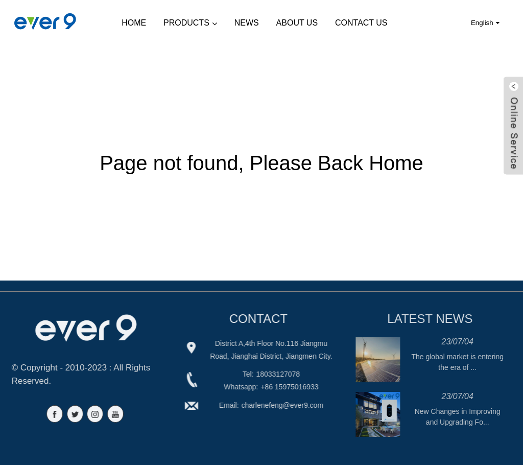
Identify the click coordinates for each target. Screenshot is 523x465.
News (246, 22)
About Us (297, 22)
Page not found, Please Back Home (261, 163)
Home (134, 22)
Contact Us (361, 22)
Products (190, 23)
